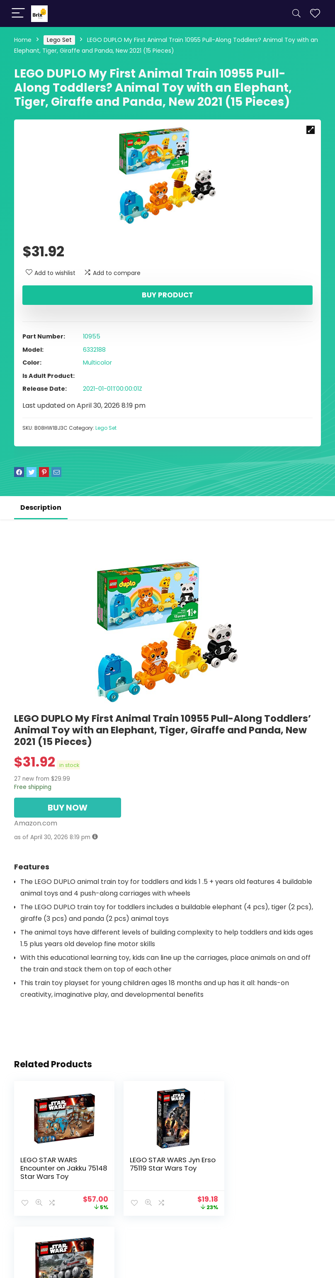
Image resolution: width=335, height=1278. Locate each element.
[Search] (296, 13)
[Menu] (18, 13)
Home (23, 40)
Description (40, 507)
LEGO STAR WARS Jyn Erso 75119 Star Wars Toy (167, 1164)
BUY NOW (67, 807)
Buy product (167, 295)
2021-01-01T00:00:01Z (112, 389)
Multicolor (97, 362)
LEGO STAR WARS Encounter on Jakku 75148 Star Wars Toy (55, 1168)
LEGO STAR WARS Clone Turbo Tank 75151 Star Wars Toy (270, 1168)
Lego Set (59, 40)
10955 (91, 336)
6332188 (94, 350)
